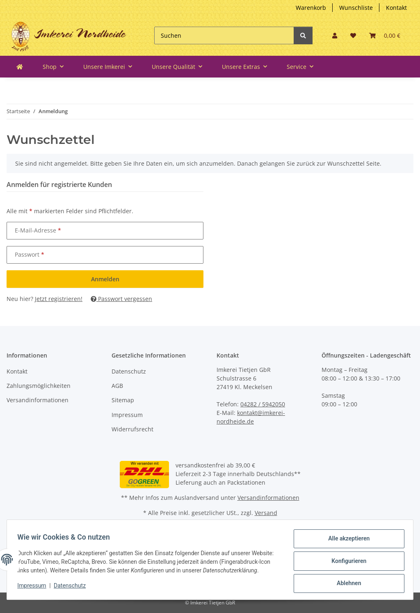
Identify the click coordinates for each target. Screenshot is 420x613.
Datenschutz (129, 371)
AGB (117, 386)
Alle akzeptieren (346, 538)
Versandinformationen (37, 400)
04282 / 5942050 (262, 404)
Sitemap (123, 400)
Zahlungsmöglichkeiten (39, 386)
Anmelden (105, 279)
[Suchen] (224, 35)
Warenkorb (311, 7)
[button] (335, 35)
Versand (266, 513)
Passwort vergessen (121, 299)
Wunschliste (356, 7)
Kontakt (396, 7)
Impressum (127, 415)
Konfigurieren (346, 559)
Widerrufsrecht (132, 429)
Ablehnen (346, 580)
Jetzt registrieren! (58, 299)
